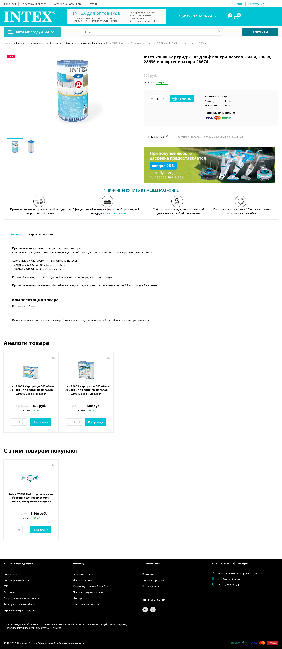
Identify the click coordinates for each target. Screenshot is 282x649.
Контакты (260, 32)
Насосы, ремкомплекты (17, 579)
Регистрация (256, 4)
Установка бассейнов (67, 4)
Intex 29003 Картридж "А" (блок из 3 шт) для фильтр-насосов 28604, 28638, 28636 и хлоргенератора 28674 (31, 391)
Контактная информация (230, 563)
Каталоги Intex (150, 585)
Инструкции (80, 597)
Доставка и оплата (35, 4)
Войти (239, 4)
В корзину (181, 98)
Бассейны (9, 591)
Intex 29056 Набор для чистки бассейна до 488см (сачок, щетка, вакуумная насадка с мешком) (31, 499)
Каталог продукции (31, 32)
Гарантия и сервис (84, 573)
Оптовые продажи (153, 579)
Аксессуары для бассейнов (19, 603)
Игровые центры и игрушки (20, 610)
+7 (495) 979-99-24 (194, 15)
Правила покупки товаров (88, 591)
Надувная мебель (14, 573)
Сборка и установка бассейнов (91, 585)
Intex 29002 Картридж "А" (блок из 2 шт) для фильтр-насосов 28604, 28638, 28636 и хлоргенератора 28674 (86, 391)
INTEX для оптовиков (96, 13)
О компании (151, 563)
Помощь (79, 563)
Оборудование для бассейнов (21, 597)
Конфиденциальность (86, 603)
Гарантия (10, 4)
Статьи (92, 4)
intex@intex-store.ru (228, 578)
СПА (6, 585)
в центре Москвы (114, 213)
